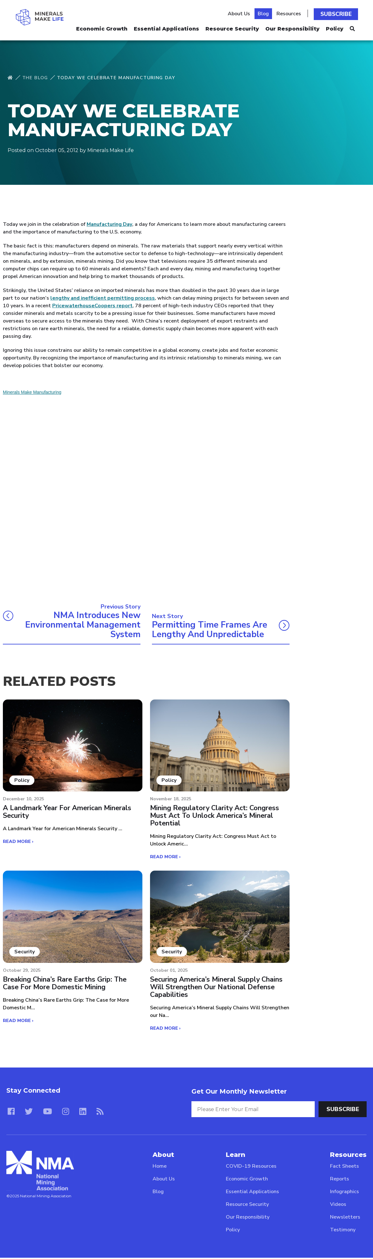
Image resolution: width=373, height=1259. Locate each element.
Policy (334, 27)
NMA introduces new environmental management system (81, 625)
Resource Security (232, 27)
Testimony (342, 1231)
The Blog (35, 78)
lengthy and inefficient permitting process (102, 298)
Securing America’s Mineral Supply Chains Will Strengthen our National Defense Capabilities (217, 988)
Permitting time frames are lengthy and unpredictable (210, 630)
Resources (290, 13)
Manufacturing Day (109, 224)
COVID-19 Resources (251, 1167)
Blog (264, 13)
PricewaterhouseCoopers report (92, 305)
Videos (338, 1205)
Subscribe (337, 13)
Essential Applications (166, 27)
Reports (339, 1180)
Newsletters (345, 1218)
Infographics (344, 1192)
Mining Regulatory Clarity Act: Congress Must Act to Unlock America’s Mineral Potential (215, 817)
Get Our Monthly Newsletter (239, 1092)
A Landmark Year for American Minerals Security (68, 813)
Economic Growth (101, 27)
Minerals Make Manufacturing (32, 392)
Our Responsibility (292, 27)
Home (160, 1167)
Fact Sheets (344, 1167)
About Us (240, 13)
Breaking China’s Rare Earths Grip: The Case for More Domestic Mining (65, 984)
